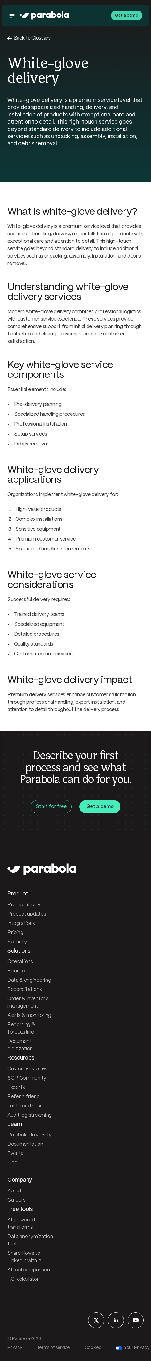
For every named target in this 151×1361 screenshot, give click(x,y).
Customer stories (27, 1069)
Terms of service (53, 1348)
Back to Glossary (32, 38)
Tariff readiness (24, 1106)
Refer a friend (23, 1096)
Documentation (25, 1144)
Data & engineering (29, 980)
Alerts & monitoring (29, 1015)
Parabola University (29, 1135)
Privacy (14, 1348)
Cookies (93, 1348)
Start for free (51, 806)
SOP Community (26, 1078)
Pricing (15, 932)
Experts (16, 1087)
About (14, 1191)
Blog (12, 1163)
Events (15, 1153)
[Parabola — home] (44, 15)
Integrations (21, 923)
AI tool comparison (28, 1270)
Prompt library (23, 905)
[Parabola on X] (96, 1320)
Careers (16, 1200)
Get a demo (126, 15)
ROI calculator (23, 1279)
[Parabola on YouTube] (136, 1320)
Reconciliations (24, 989)
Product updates (26, 914)
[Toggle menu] (13, 15)
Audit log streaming (29, 1115)
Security (17, 942)
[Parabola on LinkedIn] (116, 1320)
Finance (16, 971)
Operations (20, 961)
